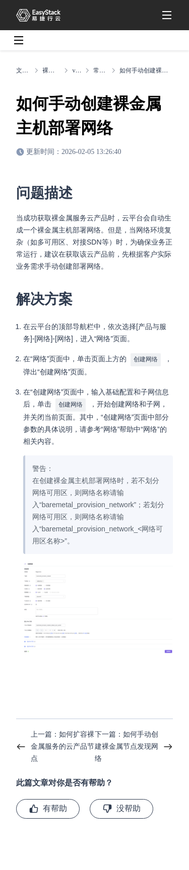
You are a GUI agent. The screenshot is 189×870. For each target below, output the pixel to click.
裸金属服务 (51, 70)
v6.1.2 (76, 70)
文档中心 (23, 70)
